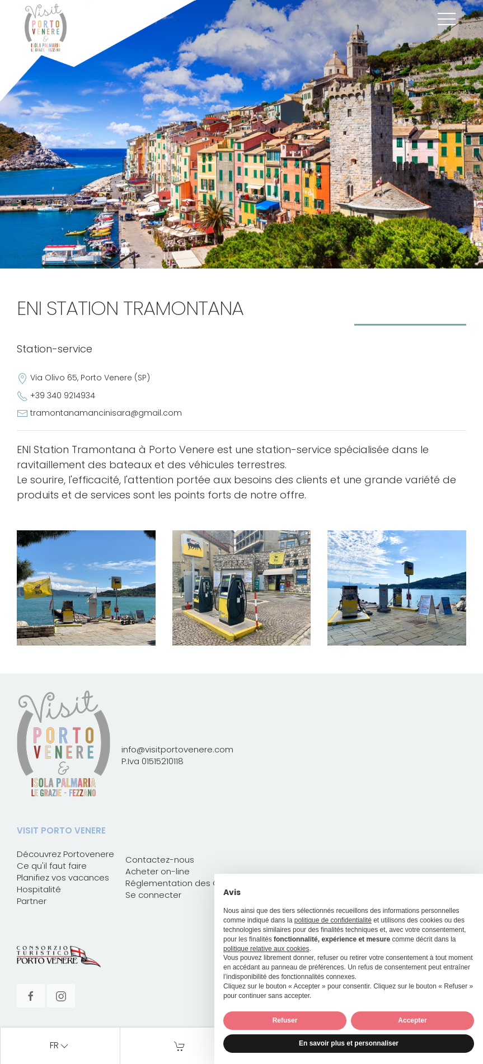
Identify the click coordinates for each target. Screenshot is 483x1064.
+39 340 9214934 (62, 395)
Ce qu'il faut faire (52, 866)
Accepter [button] (412, 1020)
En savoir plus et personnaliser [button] (348, 1043)
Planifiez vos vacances (63, 877)
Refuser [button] (285, 1020)
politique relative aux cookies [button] (266, 949)
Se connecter (153, 895)
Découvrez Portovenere (65, 854)
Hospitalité (39, 889)
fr (60, 1046)
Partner (31, 901)
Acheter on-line (157, 871)
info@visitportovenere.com (177, 749)
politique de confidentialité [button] (333, 920)
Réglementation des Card (179, 883)
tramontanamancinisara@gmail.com (106, 412)
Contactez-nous (159, 859)
